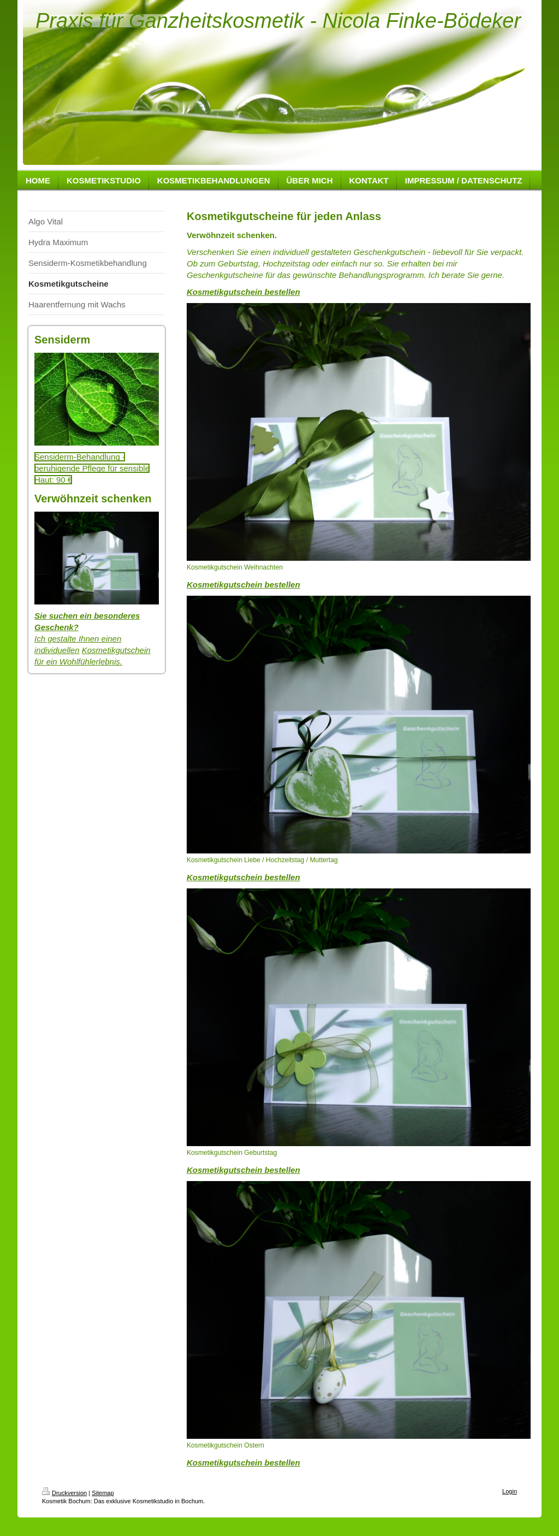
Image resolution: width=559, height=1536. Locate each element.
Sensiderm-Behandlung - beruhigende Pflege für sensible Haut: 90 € (92, 468)
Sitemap (103, 1493)
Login (509, 1491)
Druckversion (64, 1493)
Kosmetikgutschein (116, 650)
